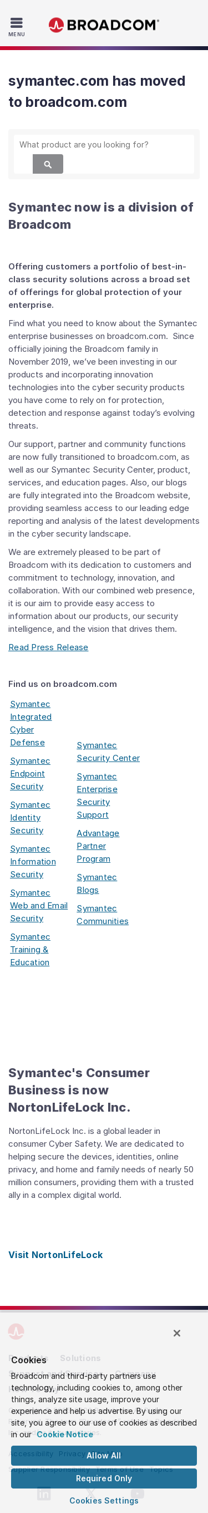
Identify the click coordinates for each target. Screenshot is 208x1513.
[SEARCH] (104, 144)
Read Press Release (48, 647)
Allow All (104, 1455)
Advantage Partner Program (98, 846)
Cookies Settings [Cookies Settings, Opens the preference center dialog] (104, 1500)
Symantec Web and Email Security (39, 905)
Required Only (104, 1478)
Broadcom (104, 25)
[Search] (48, 164)
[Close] (177, 1333)
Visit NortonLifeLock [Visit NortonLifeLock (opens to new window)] (55, 1254)
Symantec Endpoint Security (30, 773)
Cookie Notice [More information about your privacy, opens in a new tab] (65, 1434)
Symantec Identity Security (30, 817)
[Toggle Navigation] (18, 27)
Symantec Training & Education (30, 949)
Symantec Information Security (33, 861)
